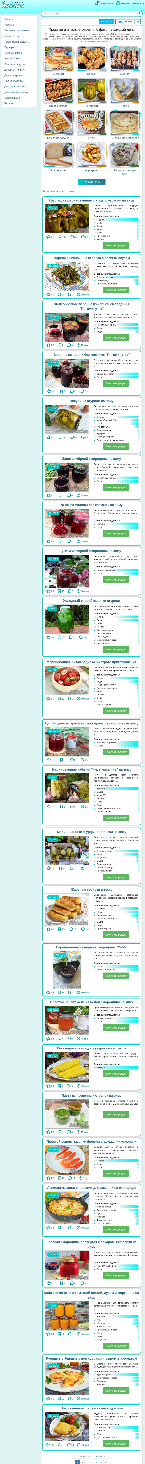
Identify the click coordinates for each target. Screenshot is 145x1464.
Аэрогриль (91, 170)
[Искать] (139, 14)
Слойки (91, 73)
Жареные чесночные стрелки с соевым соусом (91, 258)
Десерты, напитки (14, 69)
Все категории (92, 181)
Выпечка (9, 25)
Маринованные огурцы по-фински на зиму (91, 832)
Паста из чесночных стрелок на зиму (91, 1095)
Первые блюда (13, 53)
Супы (91, 137)
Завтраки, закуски (14, 64)
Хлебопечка (58, 170)
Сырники (58, 73)
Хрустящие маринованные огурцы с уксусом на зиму (92, 200)
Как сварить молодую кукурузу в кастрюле (91, 1048)
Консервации (12, 97)
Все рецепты (106, 21)
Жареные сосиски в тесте (91, 889)
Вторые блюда (13, 58)
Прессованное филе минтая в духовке (91, 1408)
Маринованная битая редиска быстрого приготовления (92, 662)
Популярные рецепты (53, 191)
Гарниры (9, 47)
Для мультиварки (14, 86)
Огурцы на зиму (124, 21)
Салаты (9, 19)
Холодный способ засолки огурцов (91, 601)
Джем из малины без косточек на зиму (92, 505)
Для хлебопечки (13, 81)
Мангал (125, 73)
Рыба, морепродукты (16, 41)
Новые (71, 191)
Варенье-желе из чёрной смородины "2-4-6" (91, 947)
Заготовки (92, 105)
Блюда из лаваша (58, 137)
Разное (8, 103)
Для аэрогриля (13, 75)
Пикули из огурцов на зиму (92, 401)
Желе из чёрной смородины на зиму (91, 459)
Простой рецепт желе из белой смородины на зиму (91, 1002)
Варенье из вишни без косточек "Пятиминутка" (91, 355)
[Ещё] (138, 21)
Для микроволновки (16, 92)
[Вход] (138, 3)
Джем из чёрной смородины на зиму (91, 551)
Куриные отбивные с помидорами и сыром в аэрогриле (91, 1358)
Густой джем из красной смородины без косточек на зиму (91, 723)
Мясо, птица (11, 36)
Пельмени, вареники (16, 30)
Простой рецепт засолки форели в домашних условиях (91, 1141)
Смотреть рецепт (116, 245)
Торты (125, 105)
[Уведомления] (104, 3)
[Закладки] (123, 3)
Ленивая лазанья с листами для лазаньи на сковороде (91, 1188)
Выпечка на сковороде (125, 137)
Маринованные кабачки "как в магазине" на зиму (91, 769)
